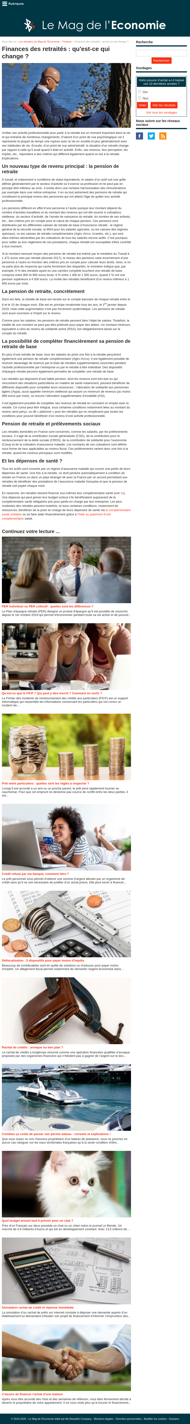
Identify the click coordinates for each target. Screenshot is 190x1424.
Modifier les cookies (155, 1418)
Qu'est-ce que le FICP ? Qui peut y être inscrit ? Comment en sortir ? (52, 693)
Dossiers (174, 1418)
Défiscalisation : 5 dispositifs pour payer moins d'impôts (43, 960)
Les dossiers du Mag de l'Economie (39, 41)
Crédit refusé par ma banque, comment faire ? (35, 874)
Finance (67, 41)
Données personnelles (128, 1418)
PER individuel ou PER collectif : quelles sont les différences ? (47, 606)
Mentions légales (104, 1418)
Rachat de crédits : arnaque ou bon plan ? (32, 1047)
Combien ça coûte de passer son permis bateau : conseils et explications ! (56, 1134)
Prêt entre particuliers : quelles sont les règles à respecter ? (45, 783)
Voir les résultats (164, 105)
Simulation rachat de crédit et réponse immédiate (38, 1307)
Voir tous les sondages (161, 112)
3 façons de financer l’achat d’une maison (32, 1394)
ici (122, 493)
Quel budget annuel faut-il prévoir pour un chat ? (37, 1220)
